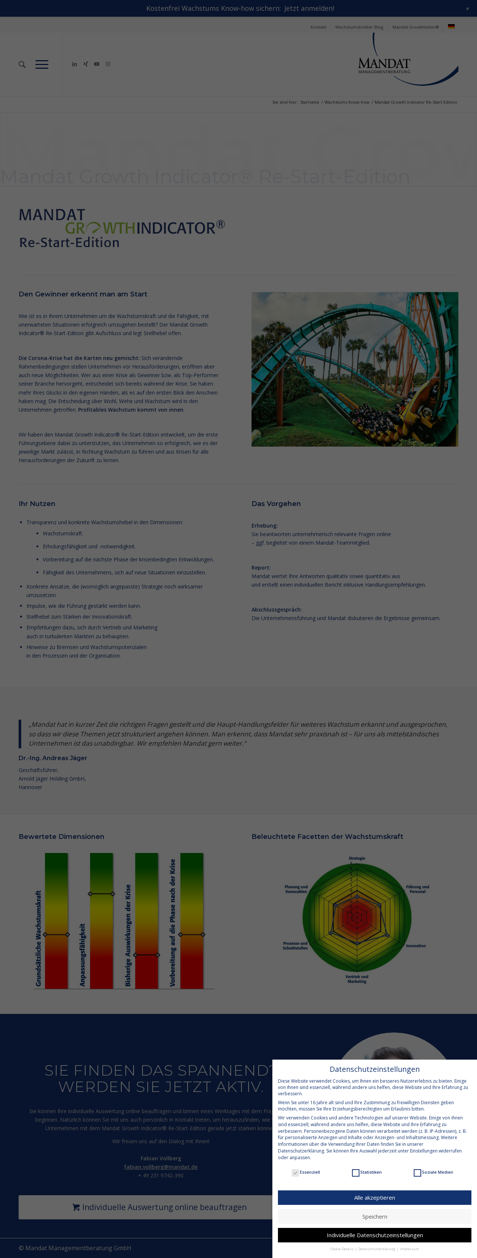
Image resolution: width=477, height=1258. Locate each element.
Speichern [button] (374, 1209)
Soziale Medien (433, 1165)
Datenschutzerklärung (301, 1144)
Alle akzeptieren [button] (374, 1190)
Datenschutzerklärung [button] (377, 1242)
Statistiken (367, 1165)
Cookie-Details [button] (342, 1242)
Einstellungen (424, 1144)
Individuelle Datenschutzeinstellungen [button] (375, 1228)
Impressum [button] (409, 1242)
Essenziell (306, 1165)
